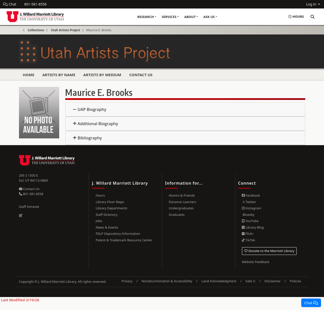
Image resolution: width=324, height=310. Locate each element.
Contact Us (140, 74)
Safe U (250, 281)
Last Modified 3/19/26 (19, 299)
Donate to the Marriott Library (269, 251)
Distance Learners (182, 202)
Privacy (127, 281)
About (190, 16)
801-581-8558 (35, 4)
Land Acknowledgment (218, 281)
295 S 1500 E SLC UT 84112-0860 (33, 178)
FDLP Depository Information (118, 233)
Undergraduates (181, 208)
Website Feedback (255, 262)
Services (169, 16)
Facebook (251, 195)
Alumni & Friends (182, 195)
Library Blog (253, 227)
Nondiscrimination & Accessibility (167, 281)
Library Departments (111, 208)
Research (145, 16)
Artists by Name (58, 74)
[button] (311, 303)
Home (28, 74)
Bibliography (90, 138)
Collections (36, 30)
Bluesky (248, 214)
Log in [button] (311, 4)
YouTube (250, 221)
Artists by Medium (102, 74)
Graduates (177, 214)
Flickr (247, 233)
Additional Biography (98, 123)
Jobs (99, 221)
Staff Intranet (29, 206)
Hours (100, 195)
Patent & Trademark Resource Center (124, 240)
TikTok (248, 240)
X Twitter (249, 202)
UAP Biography (92, 109)
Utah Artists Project (65, 30)
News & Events (107, 227)
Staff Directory (107, 214)
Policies (295, 281)
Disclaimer (273, 281)
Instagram (251, 208)
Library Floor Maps (110, 202)
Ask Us (209, 16)
